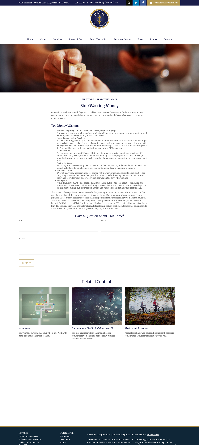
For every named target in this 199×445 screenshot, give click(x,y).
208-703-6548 (80, 3)
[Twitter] (129, 3)
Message (23, 238)
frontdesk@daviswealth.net (105, 2)
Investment (65, 439)
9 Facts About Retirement (136, 328)
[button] (30, 39)
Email (103, 220)
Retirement (65, 436)
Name (21, 220)
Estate (63, 442)
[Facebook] (143, 3)
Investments (24, 328)
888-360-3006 (34, 439)
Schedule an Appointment (164, 3)
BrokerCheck (153, 434)
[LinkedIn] (136, 3)
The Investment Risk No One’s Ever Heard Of (92, 328)
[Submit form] (26, 263)
